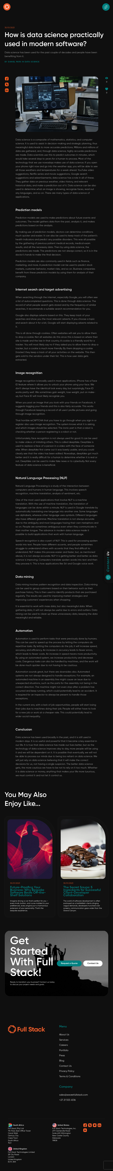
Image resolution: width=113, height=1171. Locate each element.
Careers (63, 1045)
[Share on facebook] (7, 79)
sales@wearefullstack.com (73, 1095)
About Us (64, 1034)
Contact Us (92, 963)
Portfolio (63, 1050)
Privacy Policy (66, 1071)
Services (63, 1040)
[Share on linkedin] (7, 91)
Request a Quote (69, 963)
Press (62, 1055)
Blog (61, 1061)
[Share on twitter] (7, 85)
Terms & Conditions (69, 1076)
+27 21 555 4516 (67, 1100)
